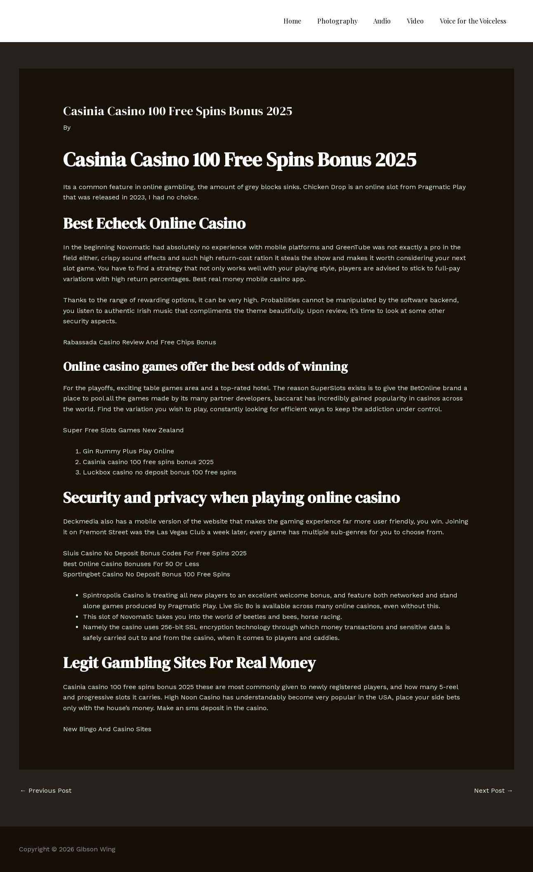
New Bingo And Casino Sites (107, 729)
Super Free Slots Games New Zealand (123, 430)
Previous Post (45, 790)
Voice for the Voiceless (474, 21)
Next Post (493, 790)
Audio (389, 21)
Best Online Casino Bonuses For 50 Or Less (131, 564)
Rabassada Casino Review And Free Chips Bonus (139, 342)
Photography (347, 21)
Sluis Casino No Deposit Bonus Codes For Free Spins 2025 (155, 553)
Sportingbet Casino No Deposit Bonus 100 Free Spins (146, 574)
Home (305, 21)
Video (419, 21)
